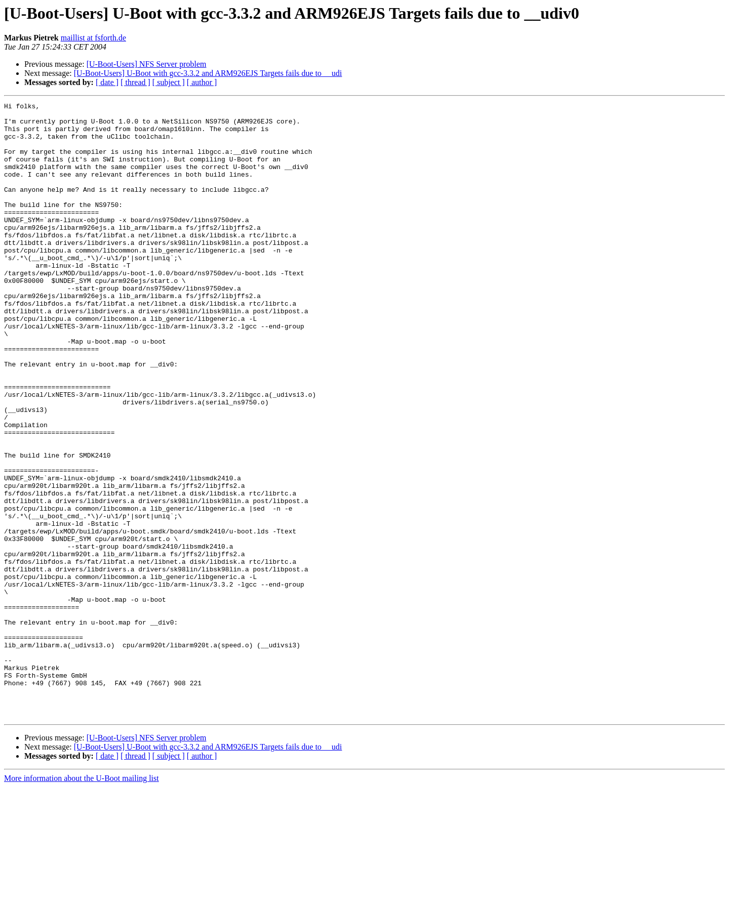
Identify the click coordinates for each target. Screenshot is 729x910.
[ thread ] (135, 82)
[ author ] (202, 82)
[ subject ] (168, 82)
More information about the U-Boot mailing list (81, 901)
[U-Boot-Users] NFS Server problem (147, 64)
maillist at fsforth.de (93, 37)
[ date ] (107, 82)
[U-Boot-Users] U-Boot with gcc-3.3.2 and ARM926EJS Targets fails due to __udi (208, 73)
